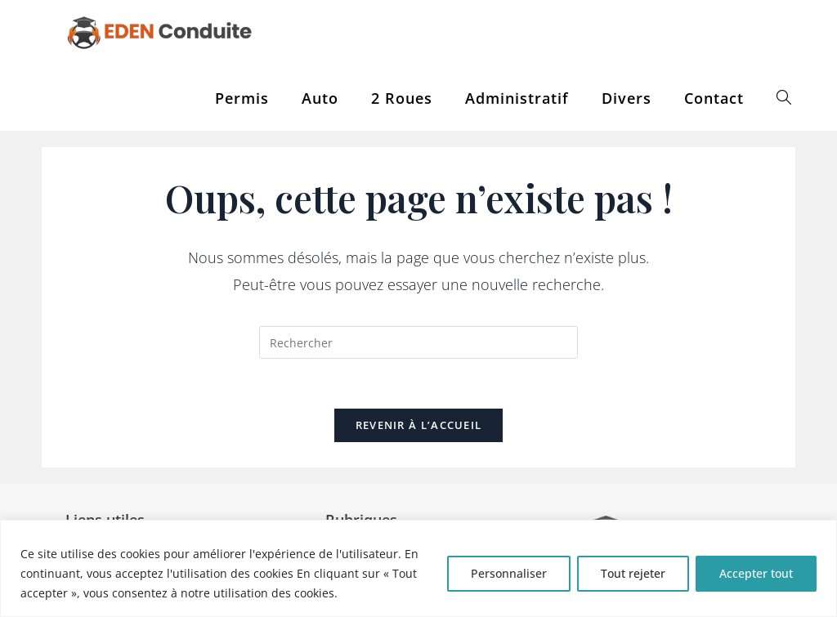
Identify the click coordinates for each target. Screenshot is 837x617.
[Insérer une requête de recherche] (418, 342)
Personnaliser (509, 573)
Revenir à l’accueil (419, 425)
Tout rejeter (633, 573)
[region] (418, 568)
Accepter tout (756, 573)
